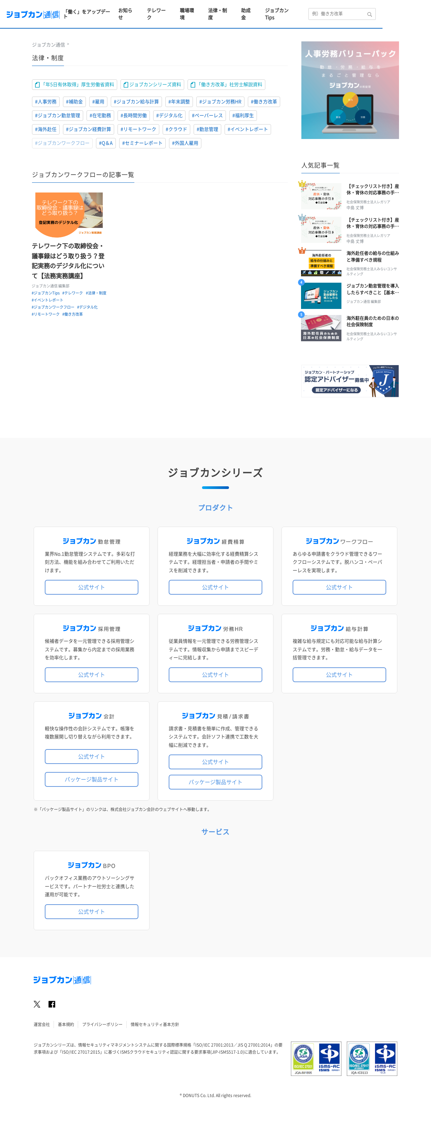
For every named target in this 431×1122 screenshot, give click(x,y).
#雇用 (98, 101)
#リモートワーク (138, 129)
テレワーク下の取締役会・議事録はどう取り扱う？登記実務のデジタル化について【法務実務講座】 (68, 261)
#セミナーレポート (142, 143)
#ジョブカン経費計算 (88, 129)
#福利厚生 (243, 115)
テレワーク (203, 10)
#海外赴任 (46, 129)
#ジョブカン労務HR (220, 101)
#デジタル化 (169, 115)
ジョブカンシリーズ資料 (152, 85)
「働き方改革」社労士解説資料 (226, 85)
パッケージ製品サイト (92, 783)
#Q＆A (106, 143)
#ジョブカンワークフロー (62, 143)
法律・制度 (266, 10)
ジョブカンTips (328, 10)
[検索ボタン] (418, 10)
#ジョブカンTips (46, 293)
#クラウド (176, 129)
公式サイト (91, 591)
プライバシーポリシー (102, 1028)
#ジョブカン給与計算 (136, 101)
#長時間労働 (134, 115)
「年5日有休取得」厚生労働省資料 (74, 85)
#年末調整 (179, 101)
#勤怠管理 (207, 129)
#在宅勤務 (100, 115)
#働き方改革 (264, 101)
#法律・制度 (42, 300)
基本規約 (66, 1028)
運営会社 (42, 1028)
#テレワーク (73, 293)
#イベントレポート (248, 129)
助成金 (295, 10)
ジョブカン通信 (48, 44)
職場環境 (234, 10)
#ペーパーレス (207, 115)
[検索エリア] (388, 10)
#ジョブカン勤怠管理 (57, 115)
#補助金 (74, 101)
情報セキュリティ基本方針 (155, 1028)
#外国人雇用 (185, 143)
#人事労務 (46, 101)
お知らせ (172, 10)
